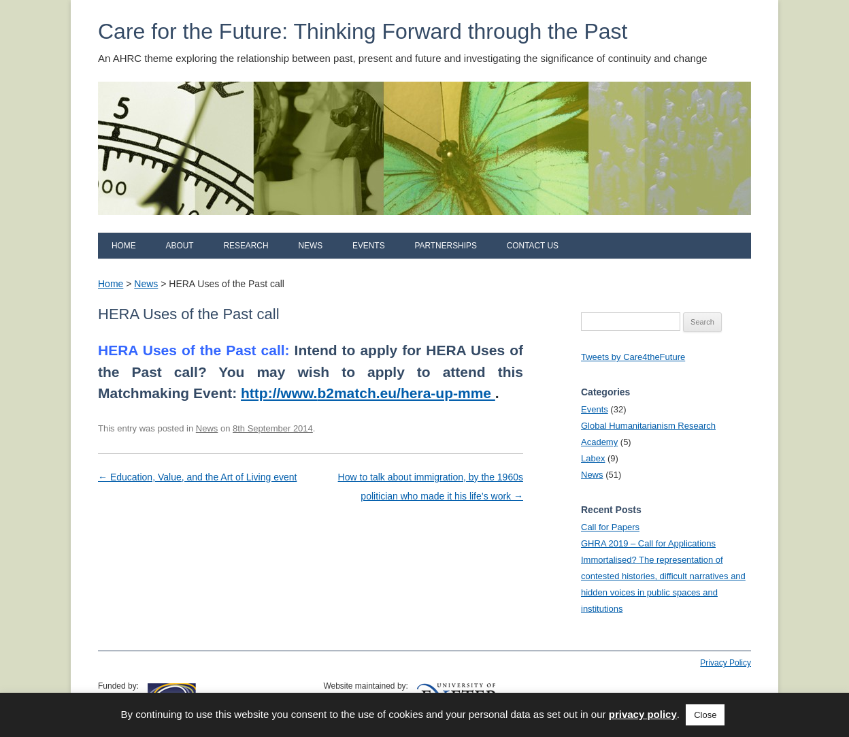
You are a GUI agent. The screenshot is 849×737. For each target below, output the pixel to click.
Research (245, 245)
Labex (593, 458)
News (310, 245)
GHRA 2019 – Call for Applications (648, 543)
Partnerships (445, 245)
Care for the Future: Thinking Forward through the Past (362, 31)
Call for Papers (610, 527)
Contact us (533, 245)
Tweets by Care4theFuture (633, 357)
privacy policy (643, 714)
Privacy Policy (725, 663)
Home (124, 245)
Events (368, 245)
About (180, 245)
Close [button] (705, 715)
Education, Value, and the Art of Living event (197, 477)
